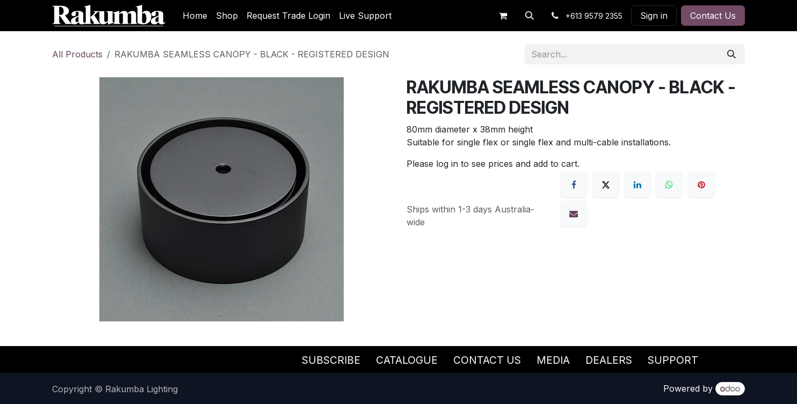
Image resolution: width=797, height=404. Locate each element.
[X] (606, 184)
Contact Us (713, 15)
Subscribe (331, 360)
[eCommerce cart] (502, 15)
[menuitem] (195, 15)
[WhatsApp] (669, 184)
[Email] (573, 213)
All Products (77, 54)
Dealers (608, 360)
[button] (529, 15)
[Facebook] (573, 184)
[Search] (731, 54)
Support (673, 360)
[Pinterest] (701, 184)
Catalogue (407, 360)
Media (553, 360)
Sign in (654, 15)
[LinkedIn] (637, 184)
